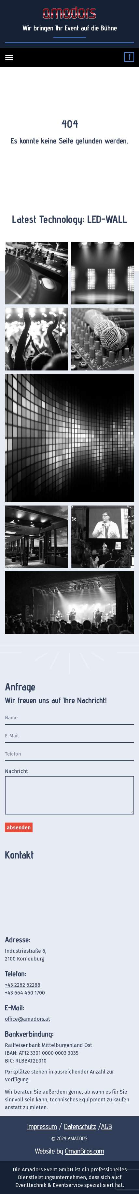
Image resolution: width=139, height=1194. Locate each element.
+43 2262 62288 (22, 985)
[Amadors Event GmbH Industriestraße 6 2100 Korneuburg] (69, 896)
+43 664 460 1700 (25, 993)
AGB (106, 1126)
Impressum (42, 1126)
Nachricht (16, 771)
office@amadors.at (27, 1019)
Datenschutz (80, 1126)
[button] (8, 57)
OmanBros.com (84, 1151)
